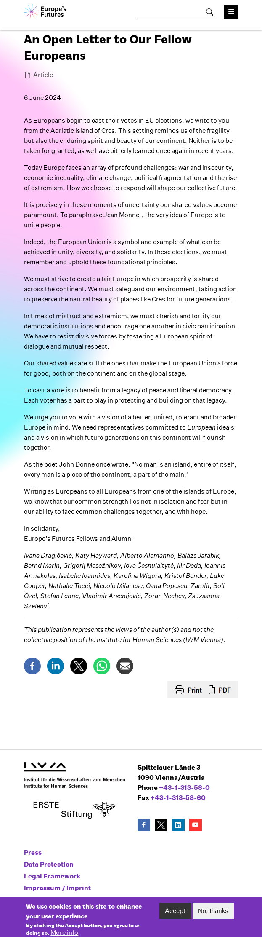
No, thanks (213, 914)
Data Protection (49, 864)
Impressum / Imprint (57, 888)
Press (33, 852)
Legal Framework (52, 876)
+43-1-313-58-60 (178, 798)
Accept (175, 914)
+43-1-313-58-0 (184, 788)
